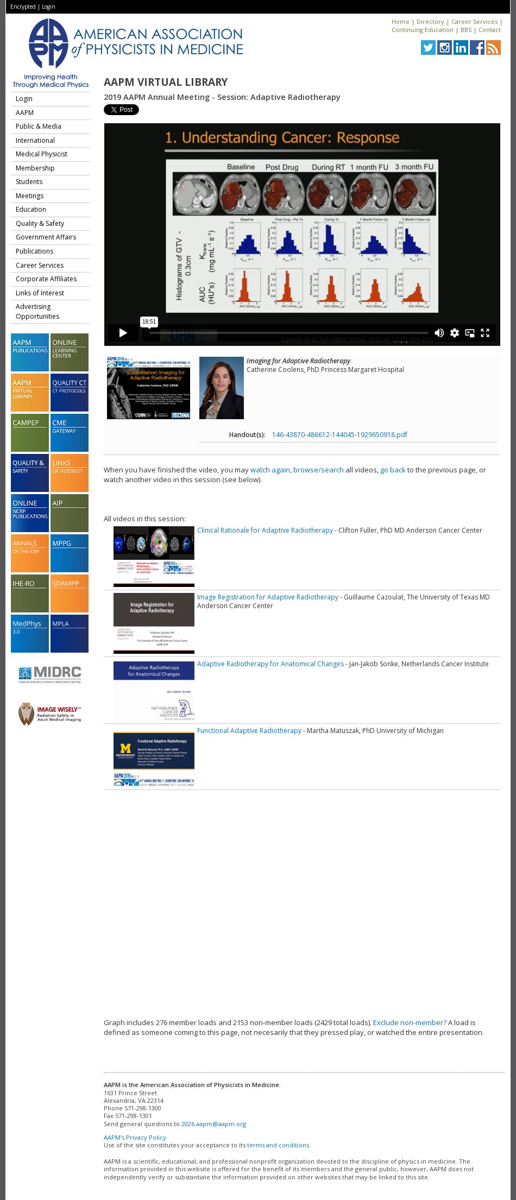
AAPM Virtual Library (166, 82)
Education (31, 209)
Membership (35, 168)
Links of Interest (40, 293)
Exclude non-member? (409, 1022)
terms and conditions (278, 1145)
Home (401, 21)
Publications (34, 251)
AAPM (25, 112)
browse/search (318, 470)
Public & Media (38, 126)
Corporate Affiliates (46, 278)
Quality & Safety (40, 223)
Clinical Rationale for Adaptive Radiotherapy (265, 530)
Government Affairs (46, 237)
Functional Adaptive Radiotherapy (249, 730)
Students (29, 181)
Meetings (29, 195)
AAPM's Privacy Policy (135, 1137)
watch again (270, 470)
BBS (466, 30)
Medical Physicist (41, 154)
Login (48, 6)
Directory (430, 21)
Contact (490, 30)
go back (393, 470)
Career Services (474, 21)
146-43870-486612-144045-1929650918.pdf (339, 434)
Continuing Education (423, 30)
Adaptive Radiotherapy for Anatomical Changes (270, 663)
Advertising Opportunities (37, 311)
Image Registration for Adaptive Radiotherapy (267, 597)
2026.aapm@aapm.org (213, 1124)
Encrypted (23, 6)
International (35, 140)
